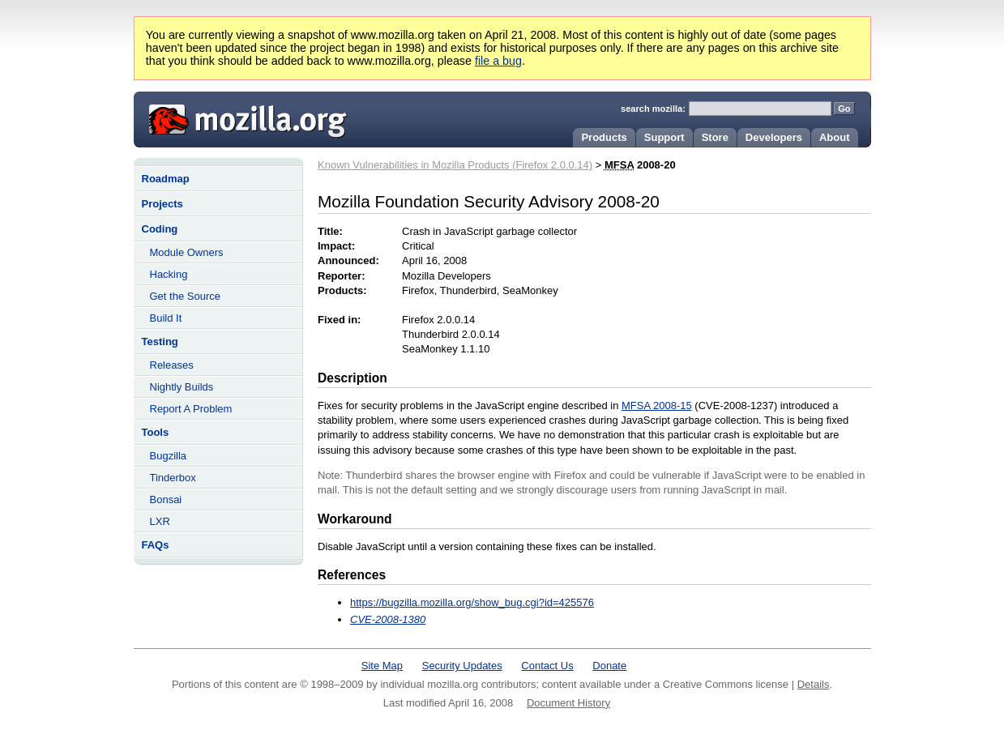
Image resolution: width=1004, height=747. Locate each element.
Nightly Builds (182, 387)
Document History (568, 703)
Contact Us (547, 665)
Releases (172, 365)
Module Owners (187, 252)
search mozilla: (653, 108)
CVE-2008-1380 (387, 619)
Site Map (382, 665)
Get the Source (185, 296)
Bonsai (166, 499)
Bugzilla (168, 456)
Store (715, 137)
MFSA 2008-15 (657, 405)
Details (813, 684)
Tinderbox (173, 478)
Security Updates (462, 665)
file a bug (498, 60)
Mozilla (242, 117)
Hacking (169, 274)
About (834, 137)
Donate (609, 665)
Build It (166, 318)
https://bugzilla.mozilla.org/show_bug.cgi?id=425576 (472, 602)
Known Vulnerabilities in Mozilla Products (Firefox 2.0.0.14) (455, 165)
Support (664, 137)
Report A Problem (191, 409)
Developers (774, 137)
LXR (160, 521)
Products (603, 137)
